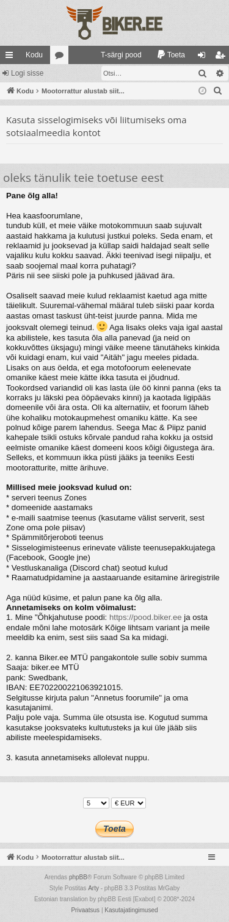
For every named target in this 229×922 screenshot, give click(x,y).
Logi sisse (27, 73)
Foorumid (61, 57)
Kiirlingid (11, 57)
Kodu (34, 55)
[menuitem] (115, 55)
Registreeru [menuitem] (222, 57)
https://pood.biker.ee (145, 617)
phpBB (78, 877)
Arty (93, 888)
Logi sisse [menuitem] (204, 57)
